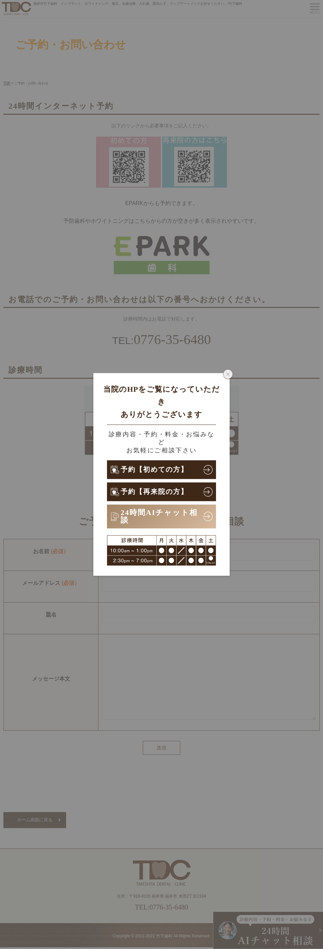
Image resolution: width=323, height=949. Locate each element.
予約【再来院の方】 (158, 491)
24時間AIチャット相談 (159, 516)
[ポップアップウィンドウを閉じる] (228, 375)
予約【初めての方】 (158, 469)
